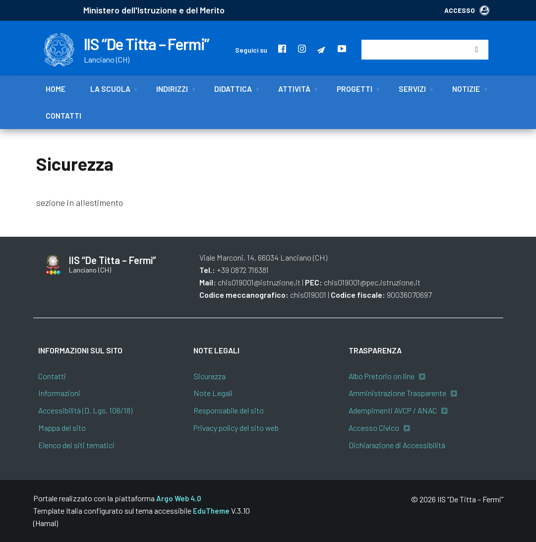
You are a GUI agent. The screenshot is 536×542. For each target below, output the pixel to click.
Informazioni (59, 393)
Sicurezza (209, 376)
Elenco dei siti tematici (76, 445)
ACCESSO (466, 10)
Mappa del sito (62, 427)
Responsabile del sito (228, 410)
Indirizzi (172, 88)
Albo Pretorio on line (382, 376)
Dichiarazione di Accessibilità (397, 445)
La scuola (110, 88)
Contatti (63, 115)
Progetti (354, 88)
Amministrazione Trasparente (397, 393)
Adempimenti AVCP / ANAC (393, 410)
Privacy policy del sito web (236, 427)
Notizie (466, 88)
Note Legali (213, 393)
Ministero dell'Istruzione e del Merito (154, 9)
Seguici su (251, 50)
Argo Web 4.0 (178, 498)
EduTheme (211, 510)
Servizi (412, 88)
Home (55, 88)
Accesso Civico (374, 427)
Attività (294, 88)
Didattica (233, 88)
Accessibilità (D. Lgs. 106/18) (85, 410)
